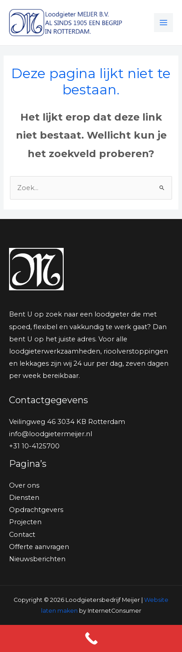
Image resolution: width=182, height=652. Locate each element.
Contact (22, 535)
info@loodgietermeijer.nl (50, 434)
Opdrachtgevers (36, 510)
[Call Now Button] (91, 638)
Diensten (24, 498)
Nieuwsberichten (37, 559)
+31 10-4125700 (34, 446)
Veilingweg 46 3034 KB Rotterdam (67, 422)
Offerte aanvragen (39, 547)
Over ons (24, 485)
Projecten (25, 522)
